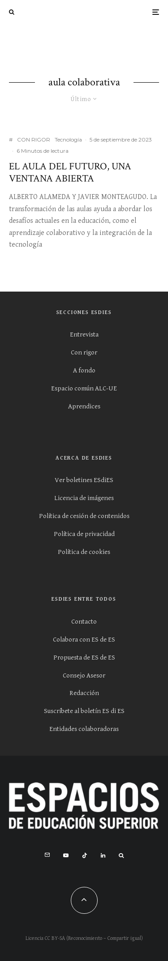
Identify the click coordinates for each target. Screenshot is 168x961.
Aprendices (84, 406)
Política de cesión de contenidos (84, 516)
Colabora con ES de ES (84, 639)
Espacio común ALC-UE (84, 388)
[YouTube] (65, 855)
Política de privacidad (84, 534)
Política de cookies (84, 552)
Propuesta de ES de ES (84, 657)
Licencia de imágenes (84, 498)
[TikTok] (84, 855)
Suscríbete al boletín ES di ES (84, 711)
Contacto (84, 621)
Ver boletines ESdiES (84, 480)
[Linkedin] (103, 855)
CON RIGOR (33, 139)
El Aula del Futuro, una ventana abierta (70, 173)
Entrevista (84, 334)
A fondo (84, 370)
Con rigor (84, 352)
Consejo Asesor (84, 675)
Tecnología (68, 139)
